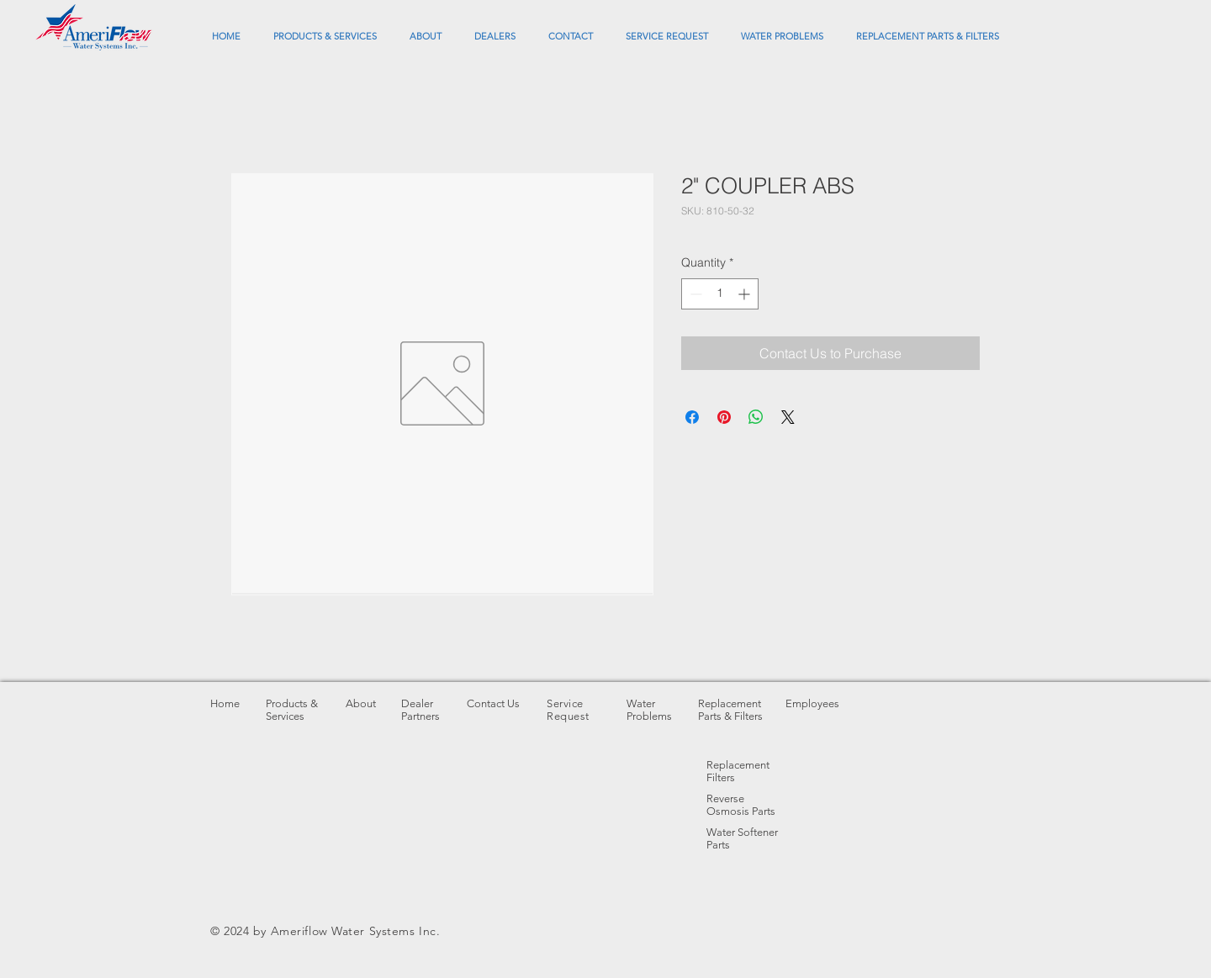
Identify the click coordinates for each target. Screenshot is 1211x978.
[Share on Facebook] (692, 417)
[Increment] (745, 294)
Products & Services (292, 709)
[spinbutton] (720, 294)
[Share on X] (788, 417)
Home (225, 703)
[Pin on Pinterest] (724, 417)
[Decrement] (694, 294)
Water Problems (649, 709)
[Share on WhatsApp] (756, 417)
